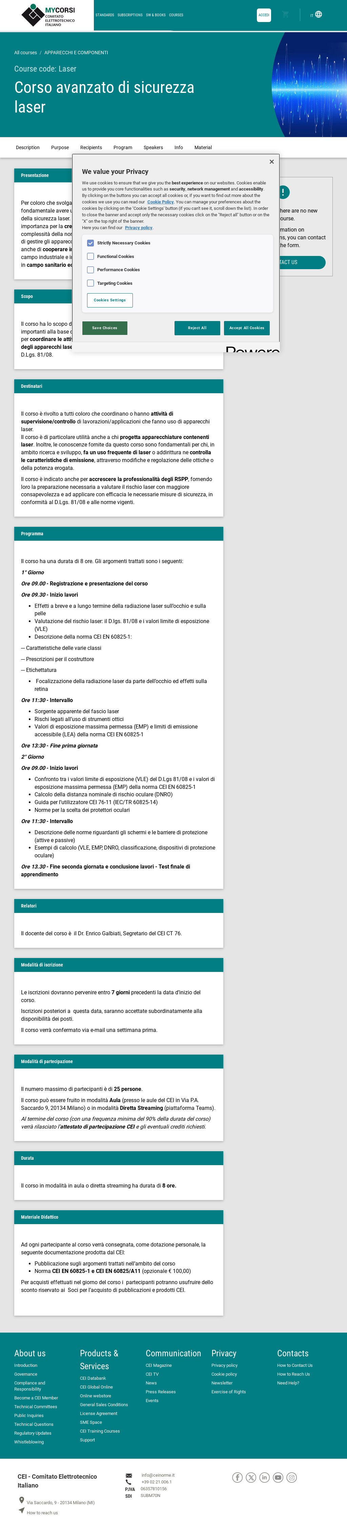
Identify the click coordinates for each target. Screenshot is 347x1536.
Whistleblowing (29, 1441)
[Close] (271, 161)
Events (152, 1400)
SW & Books (156, 15)
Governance (25, 1374)
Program (123, 147)
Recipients (91, 147)
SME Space (91, 1422)
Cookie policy (224, 1374)
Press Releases (161, 1391)
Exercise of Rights (228, 1391)
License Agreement (98, 1413)
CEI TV (152, 1374)
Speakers (153, 147)
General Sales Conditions (104, 1404)
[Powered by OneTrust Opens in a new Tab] (251, 348)
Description (28, 147)
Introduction (25, 1365)
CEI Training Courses (100, 1431)
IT (316, 14)
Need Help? (288, 1382)
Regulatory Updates (33, 1433)
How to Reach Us (293, 1374)
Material (203, 147)
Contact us (283, 262)
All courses (25, 52)
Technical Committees (35, 1406)
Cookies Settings (110, 300)
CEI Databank (93, 1378)
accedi (264, 15)
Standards (105, 15)
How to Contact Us (295, 1365)
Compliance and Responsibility (29, 1386)
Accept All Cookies (247, 327)
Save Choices (105, 327)
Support (87, 1439)
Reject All (197, 327)
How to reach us (38, 1512)
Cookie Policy (160, 201)
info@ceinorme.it (158, 1475)
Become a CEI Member (36, 1397)
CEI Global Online (96, 1387)
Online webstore (95, 1395)
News (151, 1382)
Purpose (60, 147)
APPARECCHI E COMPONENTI (76, 52)
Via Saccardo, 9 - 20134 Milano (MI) (56, 1502)
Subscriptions (130, 15)
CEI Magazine (159, 1365)
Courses (176, 15)
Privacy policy (224, 1365)
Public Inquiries (29, 1415)
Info (179, 147)
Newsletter (221, 1382)
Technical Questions (34, 1424)
